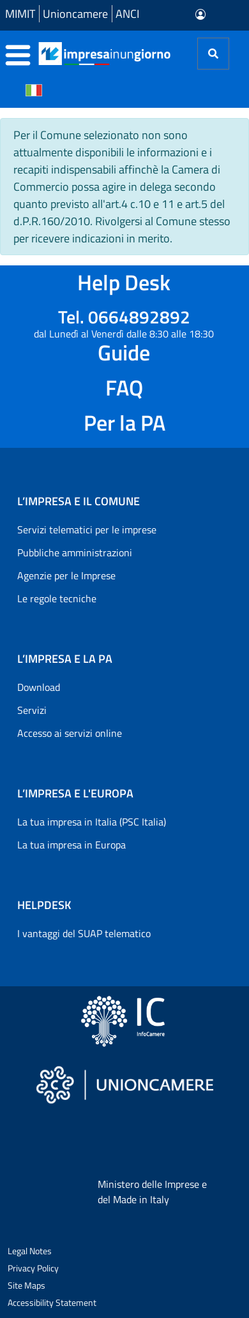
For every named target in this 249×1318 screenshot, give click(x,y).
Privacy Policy (33, 1268)
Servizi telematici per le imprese (86, 529)
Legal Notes (30, 1250)
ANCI (127, 13)
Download (38, 687)
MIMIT (20, 13)
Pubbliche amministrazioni (74, 552)
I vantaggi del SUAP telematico (84, 933)
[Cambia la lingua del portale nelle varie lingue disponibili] (33, 89)
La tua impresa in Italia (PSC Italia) (91, 821)
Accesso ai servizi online (69, 733)
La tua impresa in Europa (71, 844)
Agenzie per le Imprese (66, 575)
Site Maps (26, 1285)
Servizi (32, 710)
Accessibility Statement (52, 1302)
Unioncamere (75, 13)
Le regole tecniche (56, 598)
